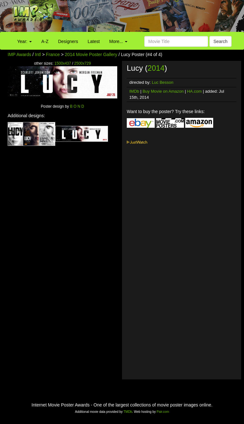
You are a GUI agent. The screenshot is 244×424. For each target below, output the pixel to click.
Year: (24, 41)
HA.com (194, 91)
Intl (38, 54)
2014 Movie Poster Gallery (91, 54)
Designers (68, 41)
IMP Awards (19, 54)
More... (118, 41)
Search (220, 41)
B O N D (77, 106)
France (53, 54)
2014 (155, 68)
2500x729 (82, 63)
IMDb (134, 91)
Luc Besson (162, 82)
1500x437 (62, 63)
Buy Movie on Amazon (163, 91)
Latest (94, 41)
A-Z (45, 41)
